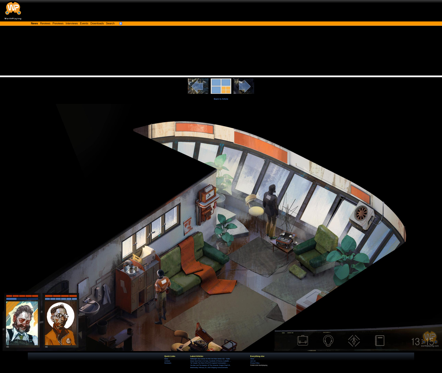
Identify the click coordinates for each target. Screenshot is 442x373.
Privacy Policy (254, 363)
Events (84, 23)
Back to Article (221, 99)
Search (110, 23)
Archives (167, 361)
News (166, 359)
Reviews (45, 23)
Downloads (97, 23)
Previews (58, 23)
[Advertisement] (221, 51)
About (252, 359)
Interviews (72, 23)
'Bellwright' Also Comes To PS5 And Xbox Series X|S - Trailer (210, 359)
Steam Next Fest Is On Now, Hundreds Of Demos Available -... (210, 361)
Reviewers (167, 363)
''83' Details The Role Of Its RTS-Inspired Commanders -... (209, 363)
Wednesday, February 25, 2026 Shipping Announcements (209, 367)
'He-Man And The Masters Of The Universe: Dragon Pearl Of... (210, 365)
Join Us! (253, 361)
